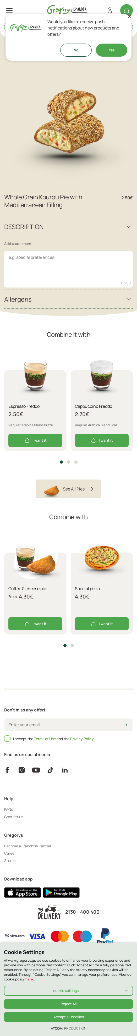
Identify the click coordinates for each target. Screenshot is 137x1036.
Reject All (68, 1003)
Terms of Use (45, 738)
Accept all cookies (68, 1016)
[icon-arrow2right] (125, 725)
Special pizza (87, 588)
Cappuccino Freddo (93, 406)
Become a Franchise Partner (27, 845)
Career (10, 853)
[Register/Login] (110, 10)
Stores (9, 860)
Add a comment (18, 243)
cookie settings (66, 990)
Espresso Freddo (24, 406)
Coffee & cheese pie (27, 588)
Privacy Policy (82, 738)
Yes (112, 49)
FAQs (8, 809)
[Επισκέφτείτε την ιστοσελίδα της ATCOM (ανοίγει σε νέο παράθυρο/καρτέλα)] (68, 1028)
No (76, 49)
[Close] (129, 16)
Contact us (13, 816)
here (29, 979)
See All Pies (68, 489)
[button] (61, 462)
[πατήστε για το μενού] (9, 10)
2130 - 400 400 (82, 912)
